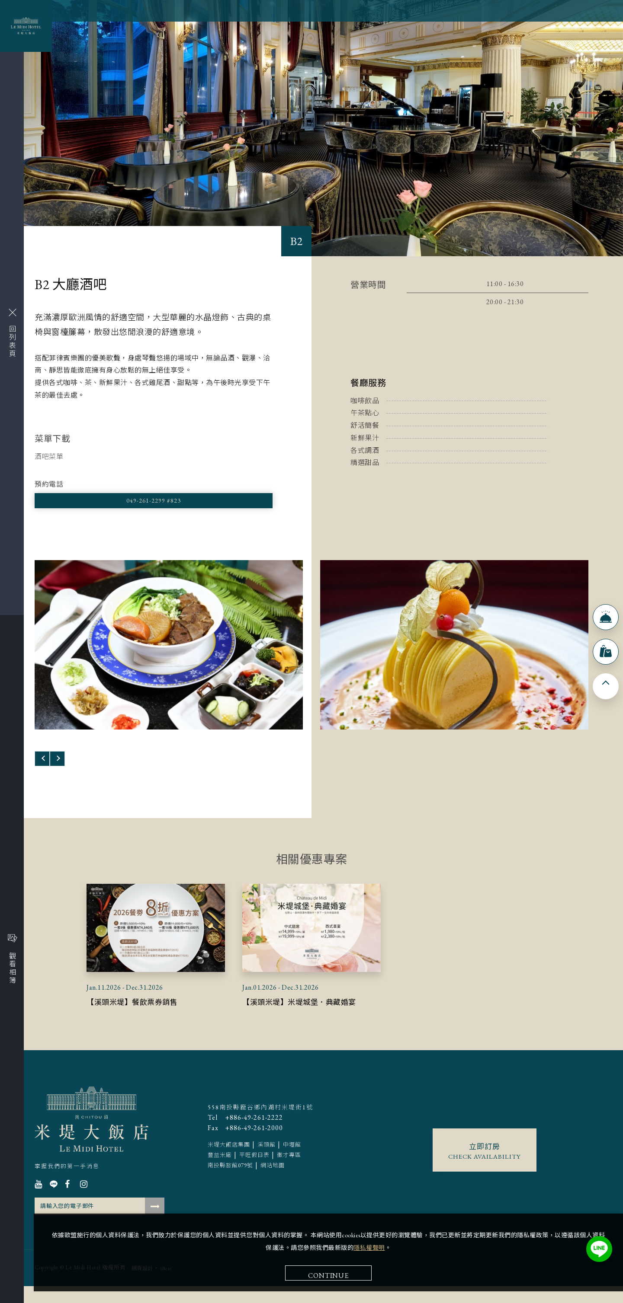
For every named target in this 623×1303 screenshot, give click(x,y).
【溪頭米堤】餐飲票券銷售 (140, 1018)
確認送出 (154, 1223)
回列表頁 (11, 333)
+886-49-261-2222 (245, 1139)
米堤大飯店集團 (229, 1166)
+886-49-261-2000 (245, 1150)
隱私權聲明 (495, 1123)
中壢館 (292, 1166)
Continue (498, 1150)
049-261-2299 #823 (82, 504)
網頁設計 (142, 1285)
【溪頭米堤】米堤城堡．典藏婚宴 (309, 1018)
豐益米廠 (220, 1177)
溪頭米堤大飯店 (92, 1136)
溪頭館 (266, 1166)
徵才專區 (289, 1177)
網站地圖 (272, 1187)
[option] (169, 651)
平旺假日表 (254, 1177)
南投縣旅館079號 (230, 1187)
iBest (166, 1285)
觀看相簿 (12, 958)
